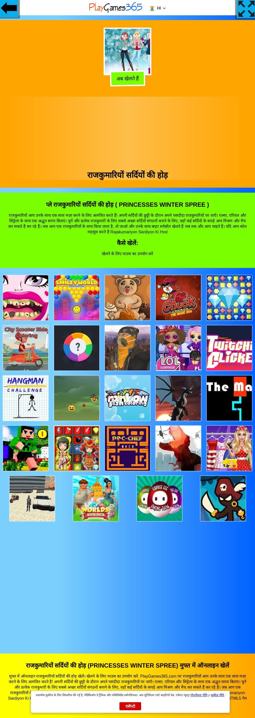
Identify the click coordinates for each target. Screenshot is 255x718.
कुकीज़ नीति (217, 695)
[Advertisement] (127, 132)
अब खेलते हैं (127, 79)
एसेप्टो (130, 706)
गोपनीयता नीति (198, 695)
